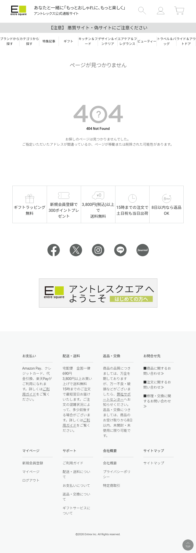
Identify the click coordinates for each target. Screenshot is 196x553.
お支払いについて (76, 486)
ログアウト (31, 480)
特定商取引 (111, 486)
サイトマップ (153, 463)
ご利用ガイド (73, 463)
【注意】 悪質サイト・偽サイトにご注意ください (97, 27)
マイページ (31, 472)
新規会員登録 (32, 463)
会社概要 (110, 463)
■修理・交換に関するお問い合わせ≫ (157, 401)
